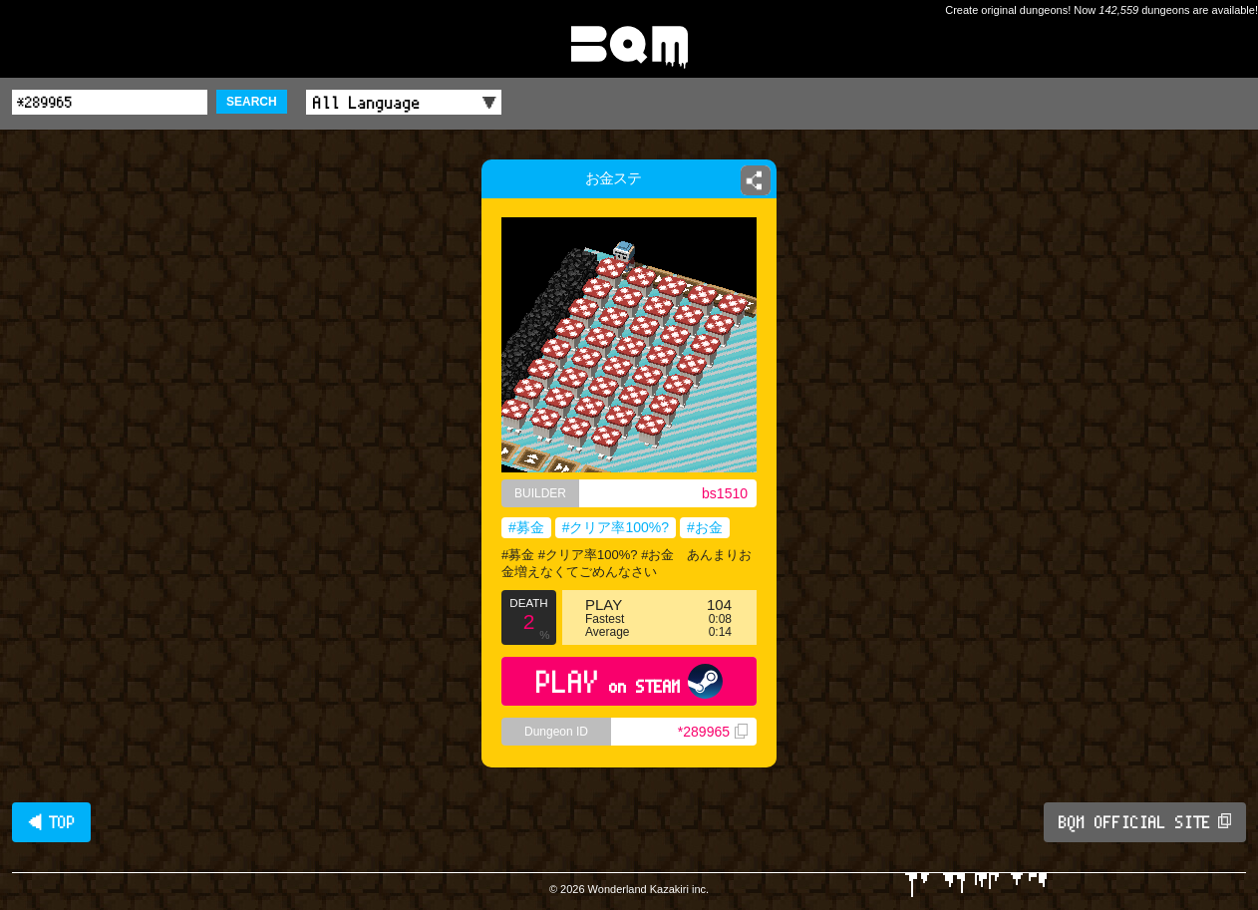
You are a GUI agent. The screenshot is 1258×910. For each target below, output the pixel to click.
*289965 (713, 732)
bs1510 (725, 493)
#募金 (526, 527)
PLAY (629, 681)
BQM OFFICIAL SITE (1145, 822)
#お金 (705, 527)
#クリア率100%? (615, 527)
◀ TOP (51, 822)
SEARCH (251, 102)
